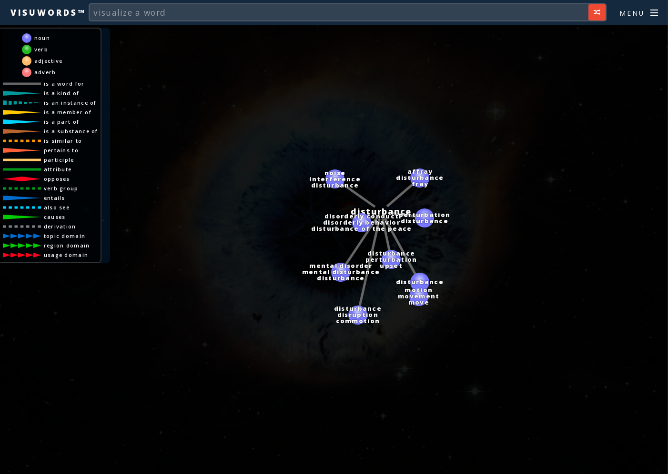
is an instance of (70, 102)
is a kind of (62, 93)
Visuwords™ (48, 12)
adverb (45, 72)
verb (41, 49)
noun (42, 37)
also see (57, 207)
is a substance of (71, 131)
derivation (60, 226)
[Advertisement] (334, 462)
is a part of (62, 121)
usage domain (66, 254)
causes (55, 216)
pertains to (61, 150)
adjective (48, 60)
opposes (57, 178)
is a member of (67, 112)
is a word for (64, 83)
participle (59, 159)
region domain (67, 245)
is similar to (63, 140)
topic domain (65, 235)
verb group (61, 188)
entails (54, 197)
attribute (58, 169)
